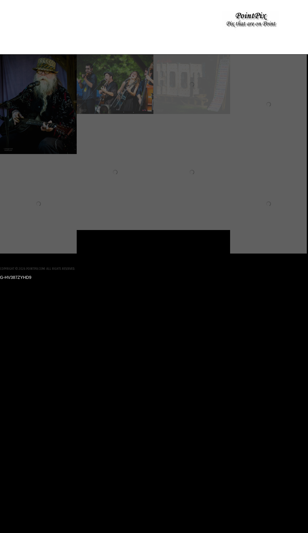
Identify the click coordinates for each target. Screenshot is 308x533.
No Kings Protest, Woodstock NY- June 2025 (159, 21)
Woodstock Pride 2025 (153, 38)
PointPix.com (35, 269)
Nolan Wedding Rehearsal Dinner (62, 21)
